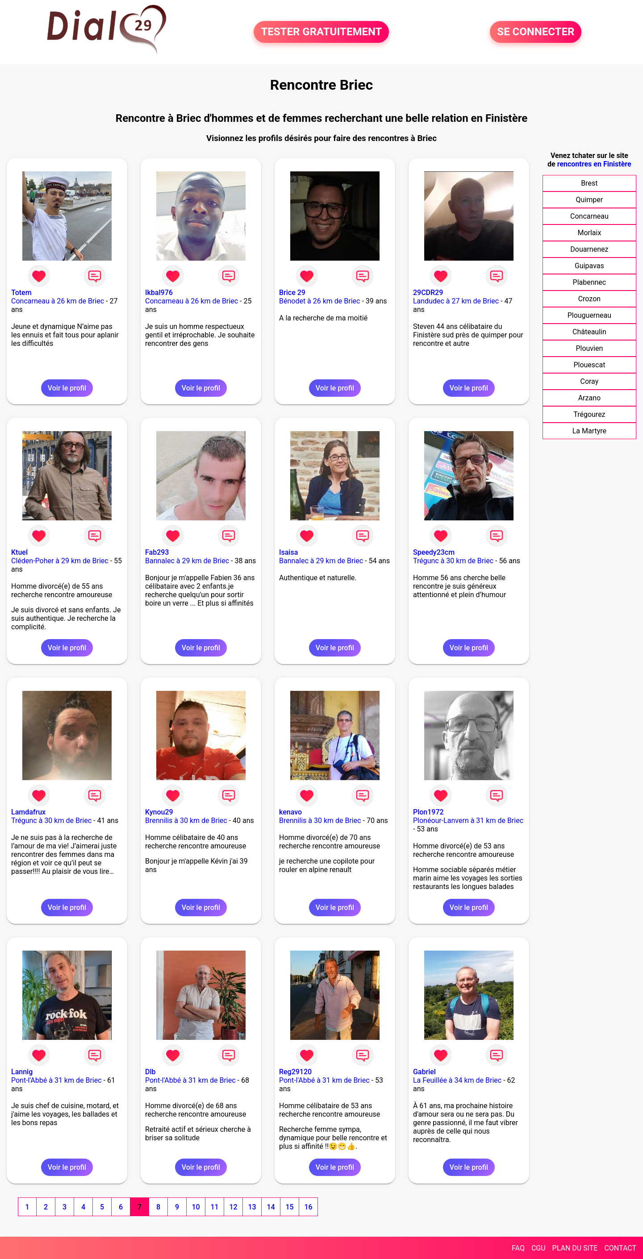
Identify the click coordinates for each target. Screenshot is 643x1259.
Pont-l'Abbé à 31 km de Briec (56, 1080)
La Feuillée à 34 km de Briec (457, 1080)
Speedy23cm (434, 552)
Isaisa (288, 552)
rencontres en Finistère (594, 164)
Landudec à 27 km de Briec (456, 301)
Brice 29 (292, 292)
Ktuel (19, 552)
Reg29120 (295, 1072)
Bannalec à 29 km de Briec (187, 561)
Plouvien (589, 348)
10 (196, 1207)
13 (252, 1207)
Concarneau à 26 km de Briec (57, 301)
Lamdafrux (28, 812)
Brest (589, 183)
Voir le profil (67, 388)
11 (214, 1207)
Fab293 (157, 552)
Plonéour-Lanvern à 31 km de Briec (468, 820)
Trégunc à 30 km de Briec (453, 561)
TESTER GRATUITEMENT (321, 32)
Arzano (589, 398)
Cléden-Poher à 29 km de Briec (60, 561)
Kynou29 (159, 812)
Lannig (22, 1072)
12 (233, 1207)
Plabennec (589, 282)
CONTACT (620, 1248)
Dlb (150, 1072)
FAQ (518, 1248)
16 (308, 1207)
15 (289, 1207)
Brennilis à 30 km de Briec (186, 820)
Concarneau (589, 216)
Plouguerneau (589, 315)
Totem (21, 292)
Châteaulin (589, 332)
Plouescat (589, 365)
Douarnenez (589, 249)
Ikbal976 (159, 292)
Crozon (589, 299)
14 (271, 1207)
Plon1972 (428, 812)
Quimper (589, 199)
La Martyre (589, 431)
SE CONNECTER (535, 32)
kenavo (290, 812)
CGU (538, 1248)
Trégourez (589, 414)
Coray (589, 381)
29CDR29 (428, 292)
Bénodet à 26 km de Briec (319, 301)
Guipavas (589, 266)
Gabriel (424, 1072)
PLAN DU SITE (575, 1248)
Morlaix (589, 233)
